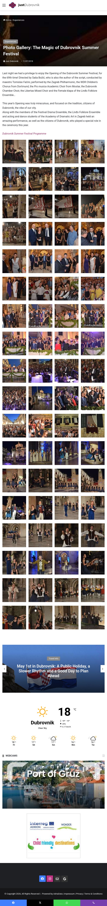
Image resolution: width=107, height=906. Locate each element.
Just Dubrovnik (12, 61)
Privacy (79, 894)
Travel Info (53, 661)
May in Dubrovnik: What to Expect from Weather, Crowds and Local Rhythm (53, 671)
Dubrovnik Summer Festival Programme (24, 133)
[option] (53, 669)
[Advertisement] (53, 34)
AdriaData (57, 894)
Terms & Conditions (93, 894)
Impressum (69, 894)
